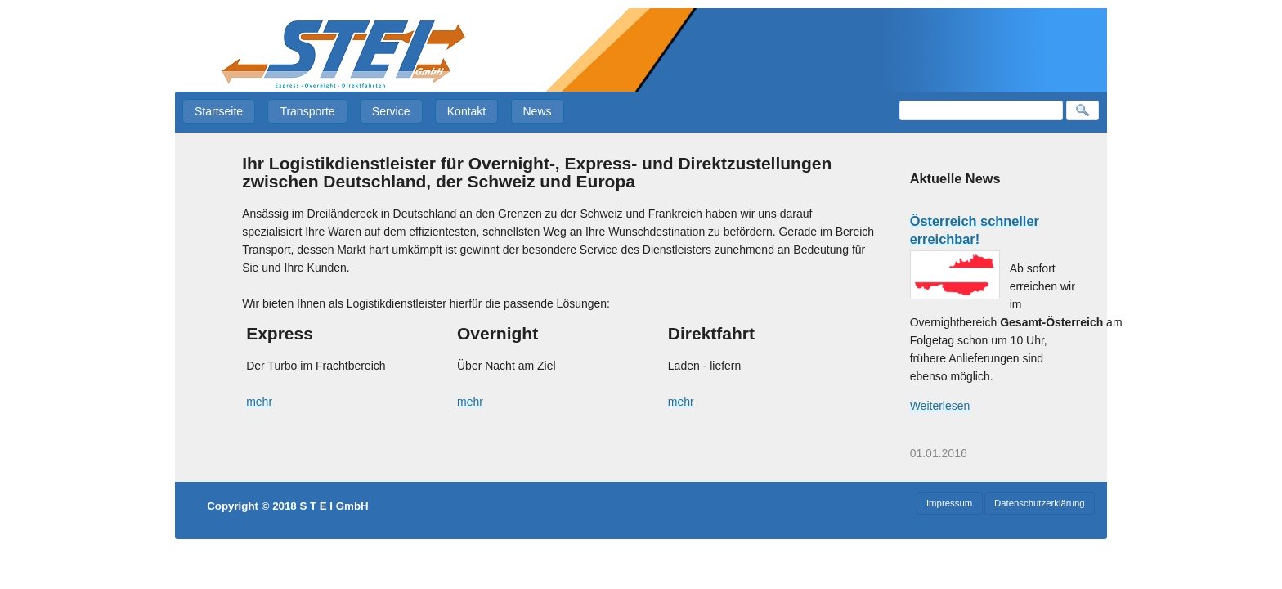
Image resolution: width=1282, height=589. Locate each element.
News (537, 111)
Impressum (949, 503)
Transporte (307, 111)
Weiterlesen (940, 405)
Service (391, 111)
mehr (259, 401)
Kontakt (466, 111)
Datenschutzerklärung (1039, 503)
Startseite (219, 111)
